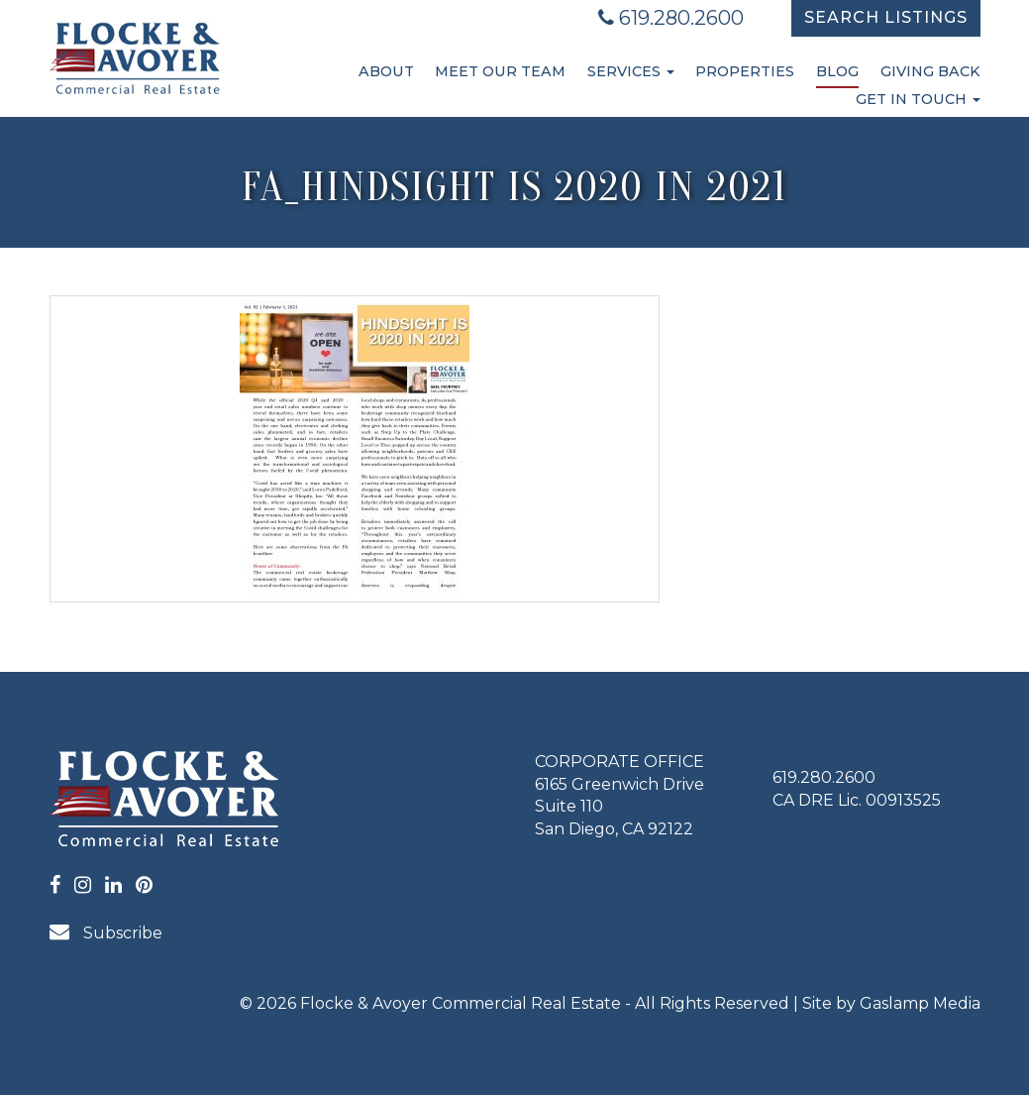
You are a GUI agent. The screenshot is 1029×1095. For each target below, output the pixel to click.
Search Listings (886, 17)
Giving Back (930, 71)
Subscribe (106, 932)
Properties (744, 71)
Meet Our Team (500, 71)
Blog (837, 71)
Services (630, 71)
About (386, 71)
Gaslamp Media (920, 1003)
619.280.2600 (671, 18)
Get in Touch (918, 99)
